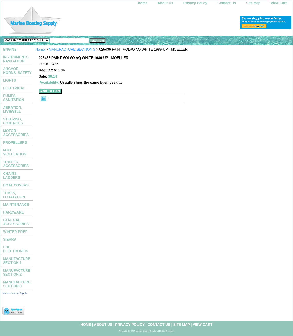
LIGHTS (9, 80)
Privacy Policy (195, 3)
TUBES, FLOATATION (14, 195)
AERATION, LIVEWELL (12, 109)
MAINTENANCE (16, 205)
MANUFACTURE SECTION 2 (16, 272)
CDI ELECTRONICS (15, 249)
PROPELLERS (15, 142)
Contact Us (226, 3)
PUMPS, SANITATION (13, 98)
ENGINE (9, 49)
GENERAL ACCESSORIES (16, 222)
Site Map (253, 3)
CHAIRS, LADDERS (11, 175)
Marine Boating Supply (14, 293)
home (143, 3)
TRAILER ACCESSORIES (16, 164)
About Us (165, 3)
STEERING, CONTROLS (13, 121)
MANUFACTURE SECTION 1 (16, 261)
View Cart (279, 3)
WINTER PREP (15, 232)
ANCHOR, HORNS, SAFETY (17, 71)
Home (40, 49)
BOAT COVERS (16, 185)
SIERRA (9, 239)
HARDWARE (13, 212)
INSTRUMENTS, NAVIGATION (16, 59)
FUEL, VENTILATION (14, 152)
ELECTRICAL (14, 88)
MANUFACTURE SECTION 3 (72, 49)
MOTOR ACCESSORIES (16, 133)
